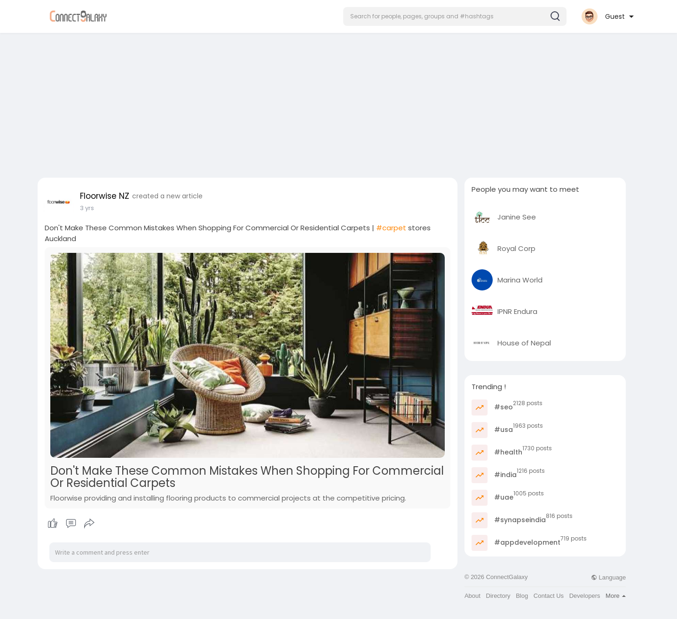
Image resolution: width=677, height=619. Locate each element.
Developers (584, 596)
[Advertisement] (338, 102)
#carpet (391, 228)
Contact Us (549, 596)
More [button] (616, 595)
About (472, 596)
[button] (455, 16)
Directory (498, 596)
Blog (522, 596)
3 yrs (87, 208)
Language (608, 577)
